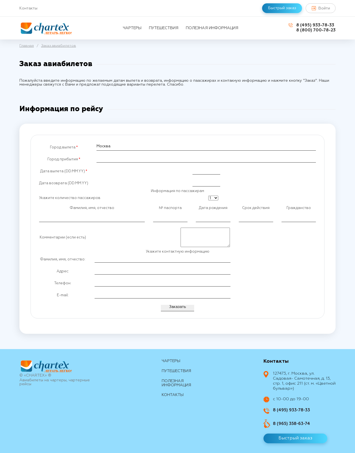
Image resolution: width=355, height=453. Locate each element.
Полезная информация (212, 28)
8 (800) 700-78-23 (316, 30)
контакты (173, 395)
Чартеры (132, 28)
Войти (320, 8)
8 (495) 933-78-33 (315, 25)
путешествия (163, 28)
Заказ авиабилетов (58, 46)
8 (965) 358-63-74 (291, 424)
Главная (26, 46)
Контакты (28, 8)
